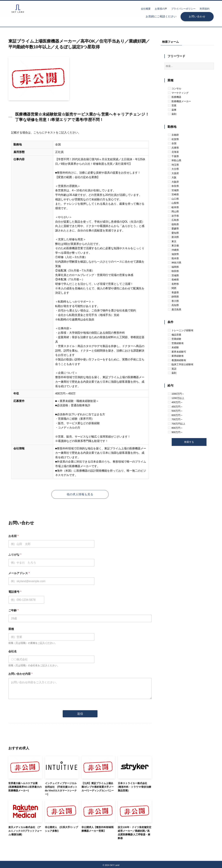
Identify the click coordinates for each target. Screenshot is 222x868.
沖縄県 (173, 249)
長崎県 (173, 279)
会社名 (12, 651)
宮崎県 (173, 194)
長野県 (173, 284)
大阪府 (173, 181)
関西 (172, 288)
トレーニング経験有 (180, 330)
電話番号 (14, 591)
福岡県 (173, 267)
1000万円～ (176, 393)
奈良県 (173, 186)
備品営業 (174, 334)
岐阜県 (173, 207)
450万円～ (175, 406)
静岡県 (173, 296)
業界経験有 (176, 355)
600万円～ (175, 415)
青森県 (173, 292)
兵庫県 (173, 147)
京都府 (173, 134)
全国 (172, 143)
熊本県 (173, 258)
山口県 (173, 198)
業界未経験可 (177, 351)
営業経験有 (176, 343)
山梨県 (173, 203)
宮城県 (173, 190)
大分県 (173, 169)
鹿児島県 (174, 309)
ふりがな (14, 554)
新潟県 (173, 237)
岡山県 (173, 211)
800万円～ (175, 427)
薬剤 (172, 114)
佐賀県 (173, 139)
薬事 (172, 109)
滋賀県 (173, 254)
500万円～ (175, 410)
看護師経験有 (177, 360)
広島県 (173, 220)
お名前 (13, 536)
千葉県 (173, 156)
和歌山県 (174, 160)
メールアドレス (19, 573)
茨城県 (173, 275)
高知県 (173, 305)
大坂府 (173, 173)
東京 (172, 241)
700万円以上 (176, 423)
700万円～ (175, 419)
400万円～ (175, 402)
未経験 (173, 347)
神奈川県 (174, 262)
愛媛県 (173, 228)
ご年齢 (13, 610)
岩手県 (173, 215)
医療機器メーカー (179, 101)
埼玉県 (173, 164)
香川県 (173, 301)
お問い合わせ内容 (20, 673)
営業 (172, 105)
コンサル (174, 88)
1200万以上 (176, 398)
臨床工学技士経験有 (180, 364)
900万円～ (175, 432)
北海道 (173, 151)
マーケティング (178, 92)
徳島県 (173, 224)
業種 (11, 628)
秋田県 (173, 271)
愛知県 (173, 232)
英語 (172, 368)
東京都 (173, 245)
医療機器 (174, 97)
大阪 (172, 177)
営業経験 (174, 338)
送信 (80, 712)
